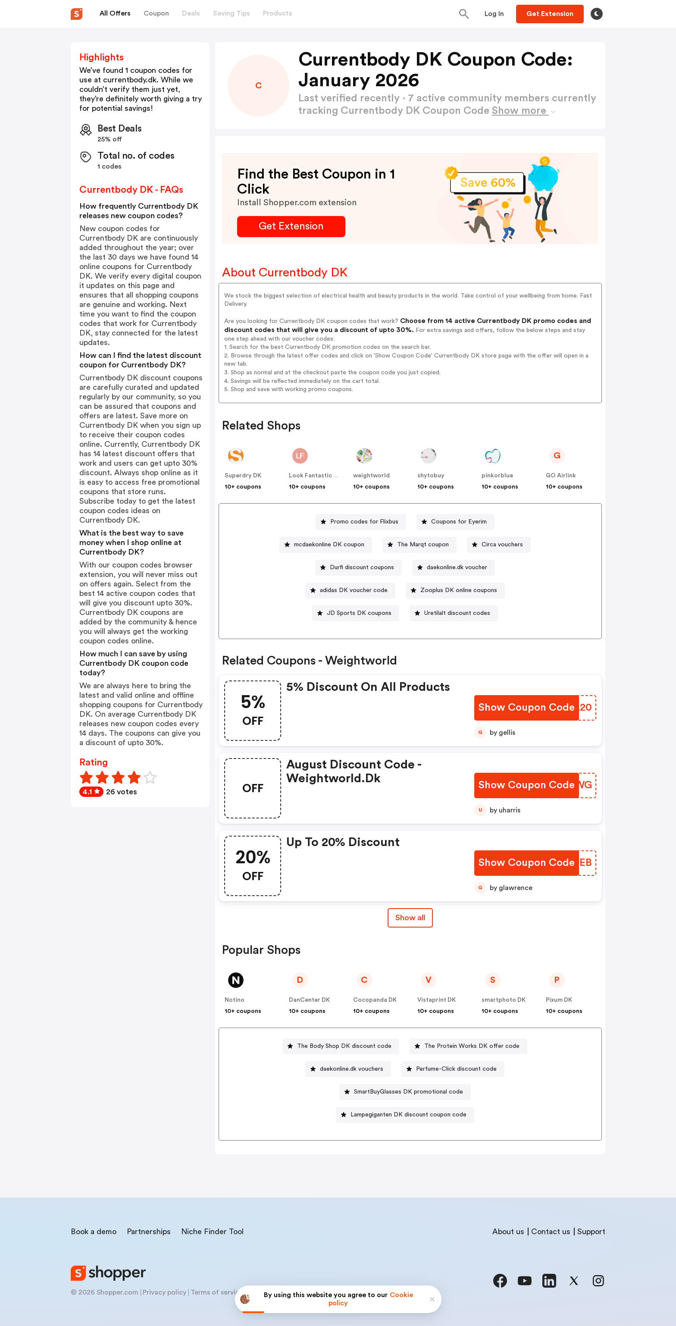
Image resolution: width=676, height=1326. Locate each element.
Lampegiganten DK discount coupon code (408, 1115)
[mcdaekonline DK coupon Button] (325, 545)
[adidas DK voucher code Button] (350, 591)
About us (508, 1231)
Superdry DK (243, 476)
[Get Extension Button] (291, 226)
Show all (410, 918)
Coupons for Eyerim (459, 522)
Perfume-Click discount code (456, 1069)
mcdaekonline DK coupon (329, 545)
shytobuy (430, 476)
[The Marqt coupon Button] (419, 545)
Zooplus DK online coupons (458, 590)
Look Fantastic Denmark (324, 476)
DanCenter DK (309, 1000)
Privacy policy (164, 1292)
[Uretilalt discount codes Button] (454, 613)
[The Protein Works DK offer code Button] (468, 1046)
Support (591, 1231)
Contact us (550, 1231)
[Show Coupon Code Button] (526, 708)
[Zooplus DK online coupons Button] (455, 591)
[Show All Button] (410, 918)
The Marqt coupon (423, 545)
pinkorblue (497, 476)
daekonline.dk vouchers (351, 1069)
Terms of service (217, 1292)
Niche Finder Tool (212, 1231)
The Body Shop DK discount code (344, 1046)
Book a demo (93, 1231)
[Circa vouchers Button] (499, 545)
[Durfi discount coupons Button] (358, 568)
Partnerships (149, 1231)
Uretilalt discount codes (457, 613)
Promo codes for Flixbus (364, 522)
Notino (234, 1000)
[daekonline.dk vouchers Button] (348, 1069)
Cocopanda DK (375, 1000)
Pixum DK (559, 1000)
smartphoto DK (504, 1000)
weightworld (371, 476)
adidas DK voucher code (354, 590)
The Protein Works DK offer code (472, 1046)
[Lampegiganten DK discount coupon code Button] (405, 1115)
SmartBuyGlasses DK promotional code (408, 1092)
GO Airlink (561, 476)
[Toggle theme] (596, 13)
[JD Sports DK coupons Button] (355, 613)
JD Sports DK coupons (359, 613)
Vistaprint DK (436, 1000)
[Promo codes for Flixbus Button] (361, 522)
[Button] (494, 14)
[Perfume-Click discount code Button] (452, 1069)
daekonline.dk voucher (457, 567)
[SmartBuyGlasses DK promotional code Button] (405, 1092)
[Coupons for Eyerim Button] (455, 522)
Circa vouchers (502, 545)
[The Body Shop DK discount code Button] (340, 1046)
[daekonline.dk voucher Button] (453, 568)
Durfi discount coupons (362, 567)
